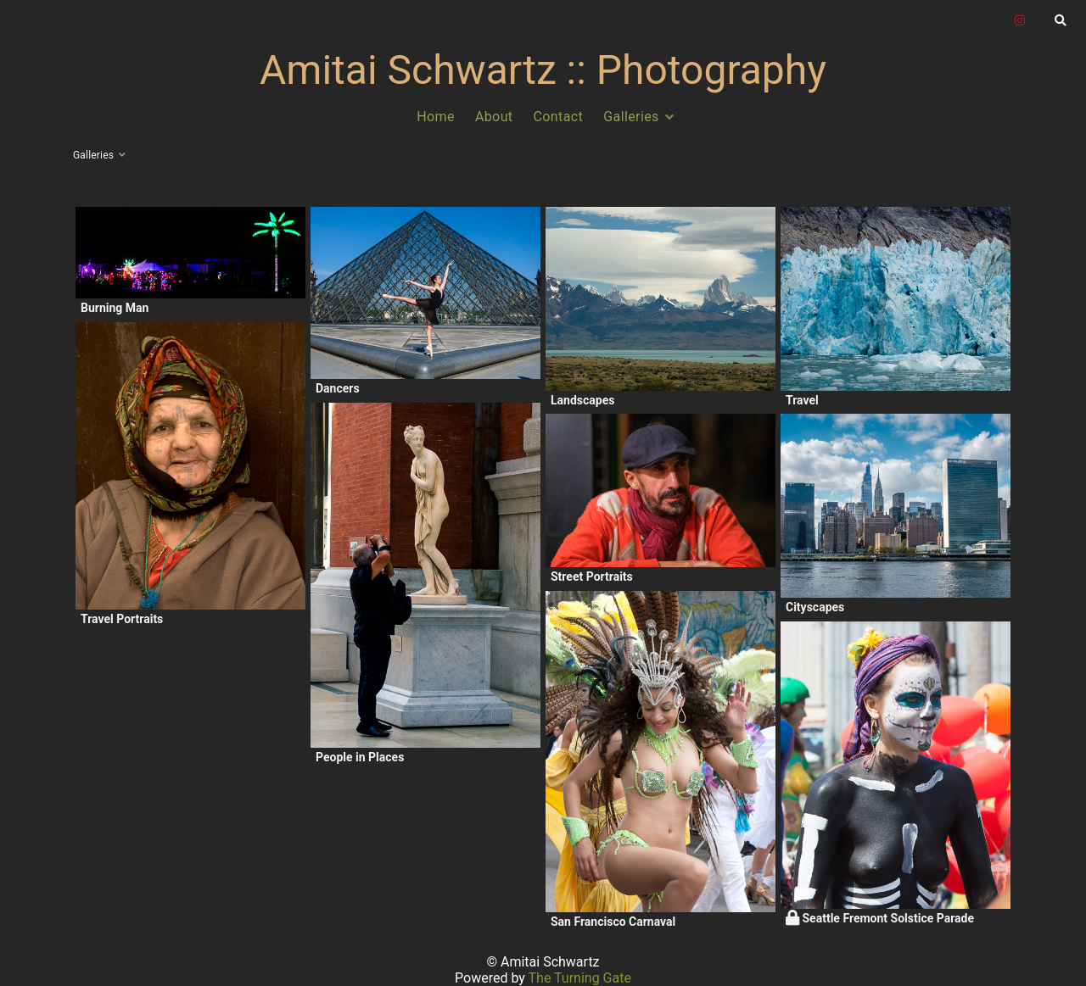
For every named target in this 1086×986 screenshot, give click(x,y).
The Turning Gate (580, 978)
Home (436, 117)
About (494, 117)
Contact (559, 117)
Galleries (631, 117)
